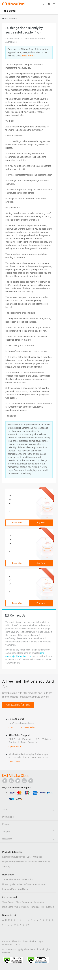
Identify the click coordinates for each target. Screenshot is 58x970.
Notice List (7, 944)
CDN (29, 857)
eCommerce (31, 861)
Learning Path (9, 889)
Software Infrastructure (34, 884)
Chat (11, 727)
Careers (6, 941)
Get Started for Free (18, 704)
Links (17, 944)
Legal (40, 941)
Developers (7, 907)
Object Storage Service (13, 861)
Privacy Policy (29, 941)
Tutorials (35, 907)
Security (6, 866)
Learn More (17, 523)
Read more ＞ (28, 55)
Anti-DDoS (37, 857)
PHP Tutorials (47, 907)
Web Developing (22, 907)
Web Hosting (44, 861)
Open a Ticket (15, 746)
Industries (39, 902)
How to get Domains (12, 884)
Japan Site (7, 879)
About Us (16, 941)
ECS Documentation (23, 879)
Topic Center (8, 902)
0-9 (27, 924)
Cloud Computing (24, 902)
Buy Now (41, 523)
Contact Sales (28, 727)
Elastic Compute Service (13, 857)
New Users (22, 889)
